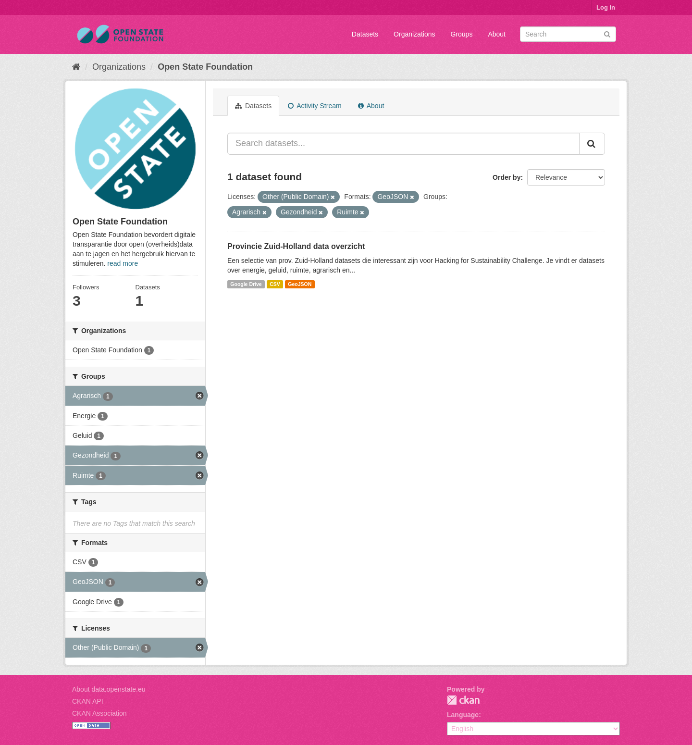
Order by (506, 177)
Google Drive (245, 284)
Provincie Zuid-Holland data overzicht (296, 246)
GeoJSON (299, 284)
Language (463, 715)
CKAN (463, 700)
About (497, 34)
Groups (461, 34)
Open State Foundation (205, 67)
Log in (605, 7)
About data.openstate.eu (109, 689)
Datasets (365, 34)
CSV (275, 284)
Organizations (414, 34)
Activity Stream (314, 106)
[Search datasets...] (403, 144)
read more (122, 263)
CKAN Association (99, 713)
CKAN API (87, 701)
